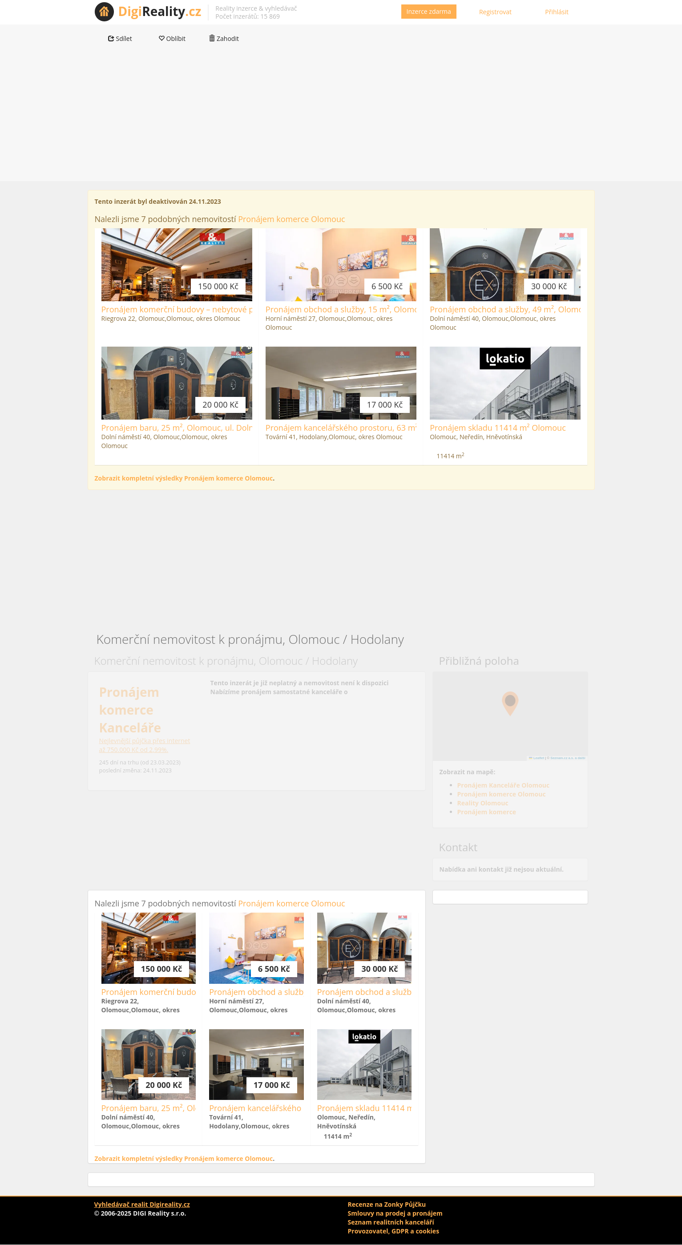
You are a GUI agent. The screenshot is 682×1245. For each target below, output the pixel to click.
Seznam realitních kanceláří (391, 1222)
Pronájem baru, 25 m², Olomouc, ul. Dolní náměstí (194, 427)
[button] (510, 703)
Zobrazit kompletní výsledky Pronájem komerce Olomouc (184, 478)
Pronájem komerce (487, 812)
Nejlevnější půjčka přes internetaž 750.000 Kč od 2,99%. (144, 745)
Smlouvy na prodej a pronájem (395, 1213)
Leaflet (536, 758)
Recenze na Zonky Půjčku (387, 1204)
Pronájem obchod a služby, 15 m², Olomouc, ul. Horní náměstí (381, 309)
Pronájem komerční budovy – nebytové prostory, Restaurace (214, 309)
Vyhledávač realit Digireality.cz (142, 1204)
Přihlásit (557, 12)
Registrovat (495, 12)
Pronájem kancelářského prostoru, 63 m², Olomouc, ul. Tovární (383, 427)
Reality (160, 11)
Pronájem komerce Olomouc (291, 219)
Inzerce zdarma (429, 11)
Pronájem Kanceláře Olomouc (503, 785)
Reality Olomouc (482, 803)
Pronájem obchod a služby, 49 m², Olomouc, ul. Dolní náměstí (544, 309)
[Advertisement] (341, 119)
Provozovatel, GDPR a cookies (394, 1231)
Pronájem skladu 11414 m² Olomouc (498, 427)
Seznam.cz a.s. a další (567, 758)
